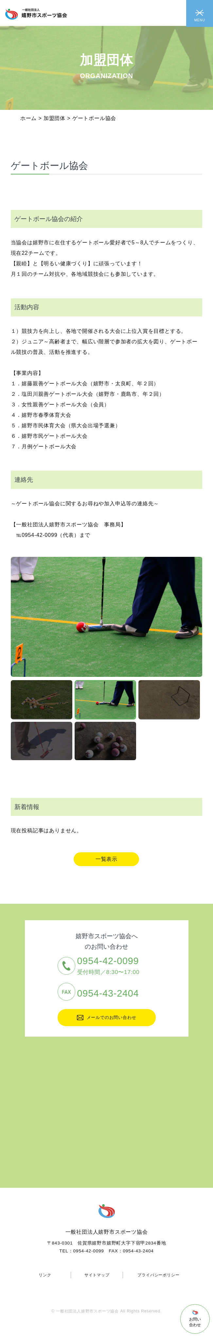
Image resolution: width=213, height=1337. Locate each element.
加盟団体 (54, 118)
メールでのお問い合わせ (106, 1017)
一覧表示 (106, 859)
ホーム (28, 118)
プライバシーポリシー (158, 1275)
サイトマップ (97, 1275)
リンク (45, 1275)
